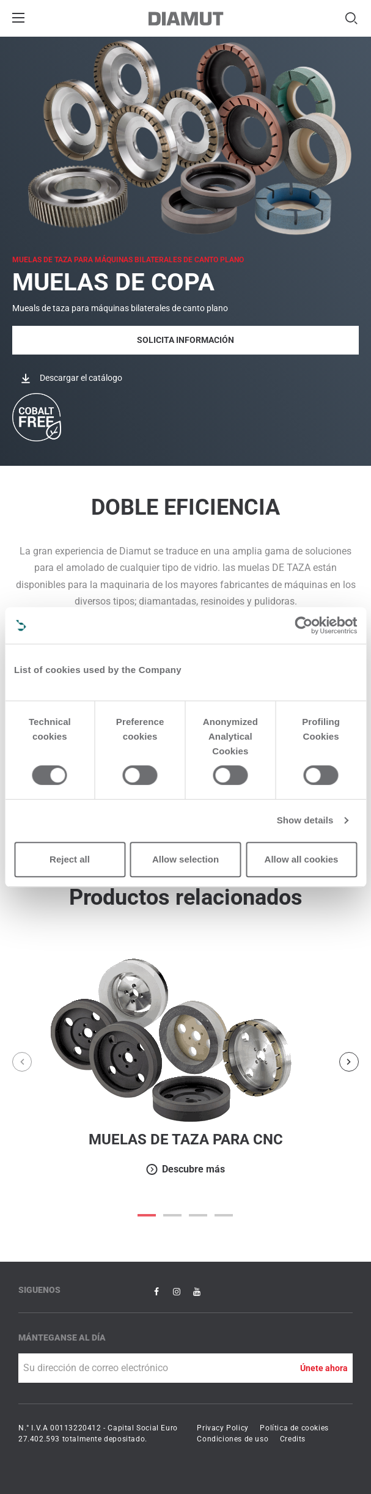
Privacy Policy (222, 1428)
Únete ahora (324, 1368)
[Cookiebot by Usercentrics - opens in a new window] (303, 625)
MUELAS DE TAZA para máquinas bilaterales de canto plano (128, 260)
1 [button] (173, 1215)
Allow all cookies (302, 859)
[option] (185, 1062)
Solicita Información (185, 340)
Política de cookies (294, 1428)
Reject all (70, 859)
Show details (305, 820)
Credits (293, 1439)
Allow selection (185, 859)
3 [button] (224, 1215)
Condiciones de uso (232, 1439)
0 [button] (147, 1215)
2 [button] (198, 1215)
